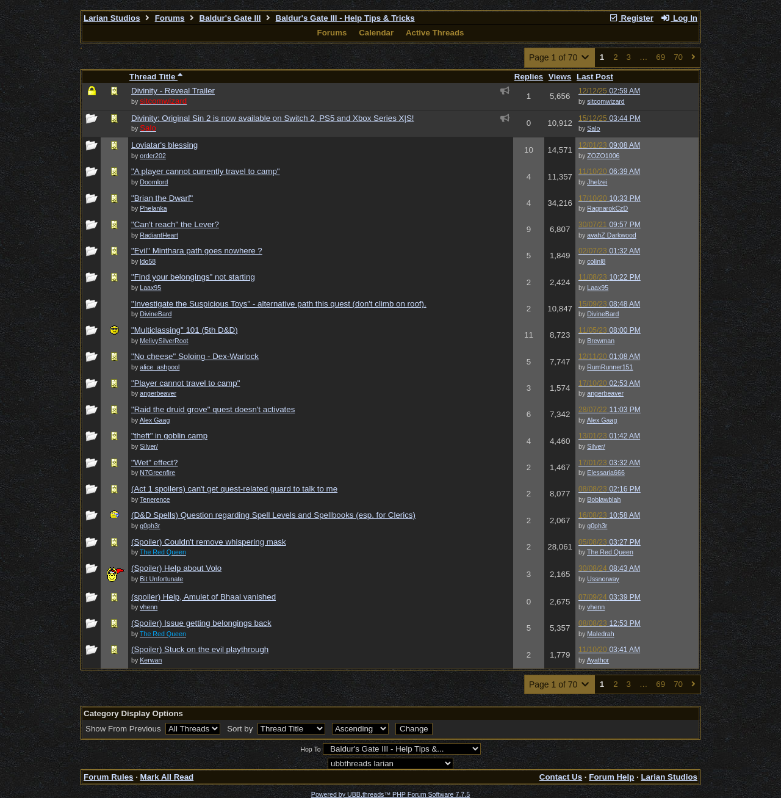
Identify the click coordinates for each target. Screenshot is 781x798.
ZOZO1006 (603, 155)
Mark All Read (167, 777)
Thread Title (155, 76)
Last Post (595, 76)
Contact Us (560, 777)
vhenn (596, 607)
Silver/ (596, 446)
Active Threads (435, 32)
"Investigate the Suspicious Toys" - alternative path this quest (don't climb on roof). (278, 303)
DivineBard (603, 313)
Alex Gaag (602, 420)
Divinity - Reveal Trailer (173, 90)
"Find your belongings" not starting (193, 276)
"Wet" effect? (154, 462)
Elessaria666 (606, 472)
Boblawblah (604, 499)
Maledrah (600, 633)
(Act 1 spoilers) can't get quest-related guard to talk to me (234, 488)
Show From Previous (124, 728)
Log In (679, 18)
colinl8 (596, 261)
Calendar (376, 32)
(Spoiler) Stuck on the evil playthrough (199, 649)
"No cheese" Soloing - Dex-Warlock (195, 356)
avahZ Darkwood (611, 235)
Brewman (600, 340)
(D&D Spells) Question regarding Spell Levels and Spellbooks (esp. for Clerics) (273, 515)
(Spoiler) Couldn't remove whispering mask (208, 541)
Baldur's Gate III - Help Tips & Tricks (345, 18)
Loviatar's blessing (164, 145)
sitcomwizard (606, 101)
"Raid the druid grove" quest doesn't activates (213, 409)
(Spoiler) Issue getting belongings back (201, 623)
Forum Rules (108, 777)
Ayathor (598, 660)
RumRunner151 (610, 367)
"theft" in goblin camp (169, 435)
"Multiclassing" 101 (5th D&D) (184, 330)
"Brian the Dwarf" (162, 198)
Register (630, 18)
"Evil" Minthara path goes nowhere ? (196, 250)
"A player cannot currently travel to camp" (205, 171)
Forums (170, 18)
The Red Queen (610, 552)
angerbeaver (605, 393)
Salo (593, 128)
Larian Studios (112, 18)
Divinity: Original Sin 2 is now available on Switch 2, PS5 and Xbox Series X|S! (272, 118)
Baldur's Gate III (230, 18)
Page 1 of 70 (560, 57)
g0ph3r (597, 525)
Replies (528, 76)
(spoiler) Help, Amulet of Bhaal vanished (203, 596)
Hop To (310, 749)
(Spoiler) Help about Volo (176, 568)
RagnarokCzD (607, 208)
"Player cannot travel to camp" (185, 383)
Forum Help (611, 777)
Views (560, 76)
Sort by (241, 728)
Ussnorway (603, 578)
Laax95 (597, 287)
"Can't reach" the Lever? (175, 224)
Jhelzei (597, 182)
